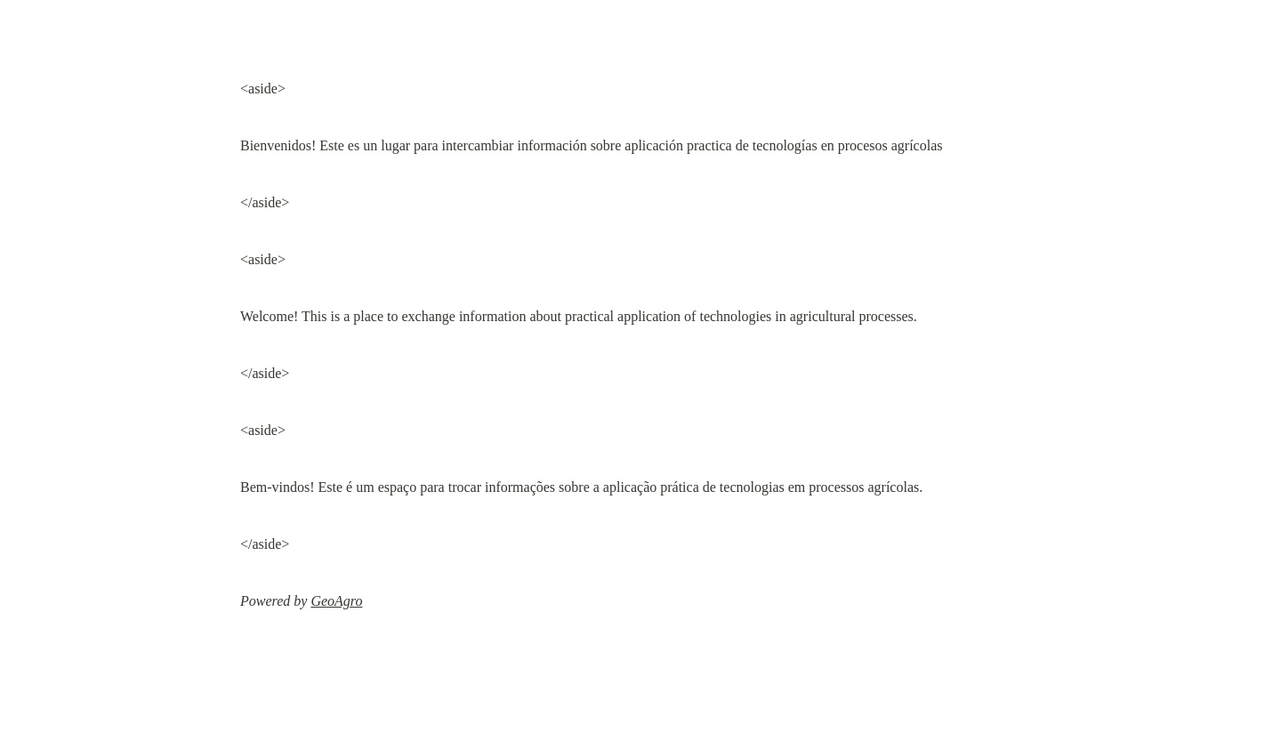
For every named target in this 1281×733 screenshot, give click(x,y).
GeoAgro (336, 600)
